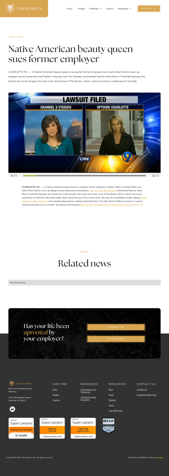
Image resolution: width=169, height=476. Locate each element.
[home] (24, 8)
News (111, 405)
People (81, 8)
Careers (110, 8)
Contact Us (142, 390)
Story (69, 8)
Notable (160, 457)
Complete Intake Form (146, 395)
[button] (95, 8)
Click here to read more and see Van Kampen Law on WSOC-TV (111, 204)
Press (111, 395)
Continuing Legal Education (88, 398)
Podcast (112, 400)
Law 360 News (115, 411)
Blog (111, 390)
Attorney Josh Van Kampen (102, 190)
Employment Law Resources (88, 391)
